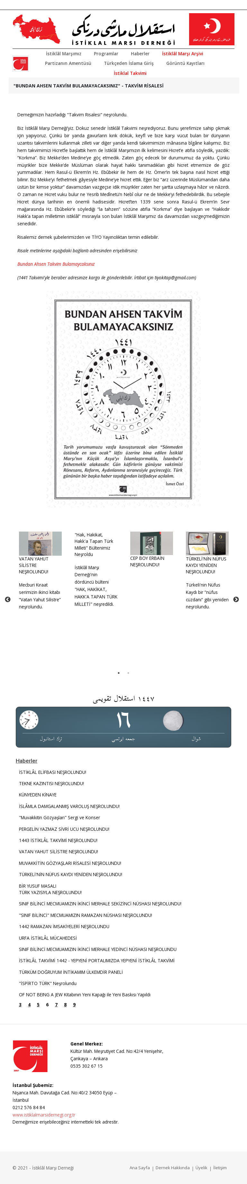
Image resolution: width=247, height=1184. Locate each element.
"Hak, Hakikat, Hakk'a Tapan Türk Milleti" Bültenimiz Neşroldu (94, 544)
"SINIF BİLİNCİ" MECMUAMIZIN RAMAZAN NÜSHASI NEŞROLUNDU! (85, 915)
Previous (8, 599)
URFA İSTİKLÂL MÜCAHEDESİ (48, 938)
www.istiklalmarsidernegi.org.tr (44, 1115)
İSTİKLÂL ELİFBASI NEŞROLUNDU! (52, 772)
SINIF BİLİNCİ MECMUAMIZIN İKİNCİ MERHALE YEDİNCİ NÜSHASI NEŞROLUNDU (98, 949)
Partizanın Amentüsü (68, 63)
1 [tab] (118, 673)
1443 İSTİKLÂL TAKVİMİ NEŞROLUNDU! (58, 840)
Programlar (106, 53)
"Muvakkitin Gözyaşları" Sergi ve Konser (59, 817)
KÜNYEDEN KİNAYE (38, 795)
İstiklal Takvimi (130, 73)
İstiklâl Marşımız (63, 53)
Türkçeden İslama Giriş (129, 63)
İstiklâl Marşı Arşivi (182, 53)
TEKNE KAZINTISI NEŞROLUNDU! (51, 783)
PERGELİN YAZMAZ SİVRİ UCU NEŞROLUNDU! (64, 829)
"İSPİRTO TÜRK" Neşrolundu (48, 983)
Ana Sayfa (140, 1168)
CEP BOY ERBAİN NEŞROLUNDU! (147, 561)
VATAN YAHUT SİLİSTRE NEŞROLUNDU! (34, 565)
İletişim (220, 1168)
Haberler (140, 53)
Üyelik (201, 1168)
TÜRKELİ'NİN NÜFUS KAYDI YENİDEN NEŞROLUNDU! (206, 565)
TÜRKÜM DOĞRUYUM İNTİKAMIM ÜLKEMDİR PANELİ (71, 972)
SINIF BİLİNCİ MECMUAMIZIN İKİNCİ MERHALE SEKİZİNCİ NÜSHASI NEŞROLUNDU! (100, 904)
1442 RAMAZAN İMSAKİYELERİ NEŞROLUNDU (64, 926)
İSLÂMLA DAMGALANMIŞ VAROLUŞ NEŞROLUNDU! (69, 806)
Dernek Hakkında (173, 1168)
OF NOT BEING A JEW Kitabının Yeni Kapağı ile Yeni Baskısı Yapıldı (85, 994)
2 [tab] (128, 673)
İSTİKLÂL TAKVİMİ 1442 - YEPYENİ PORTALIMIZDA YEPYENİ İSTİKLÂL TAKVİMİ (97, 960)
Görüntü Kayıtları (185, 63)
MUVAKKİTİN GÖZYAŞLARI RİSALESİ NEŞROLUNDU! (70, 863)
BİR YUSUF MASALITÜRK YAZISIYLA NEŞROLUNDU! (50, 889)
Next (236, 599)
